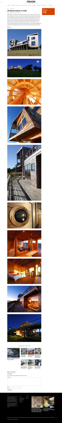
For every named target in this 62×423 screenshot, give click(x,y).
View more (51, 5)
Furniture (30, 5)
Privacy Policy (21, 400)
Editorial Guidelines (21, 398)
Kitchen (9, 5)
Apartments (13, 5)
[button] (24, 42)
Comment (8, 377)
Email (8, 388)
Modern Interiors (25, 5)
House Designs (18, 5)
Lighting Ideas (40, 5)
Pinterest (26, 398)
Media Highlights (21, 399)
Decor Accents (46, 5)
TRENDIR (31, 2)
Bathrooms (35, 5)
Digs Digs (10, 27)
